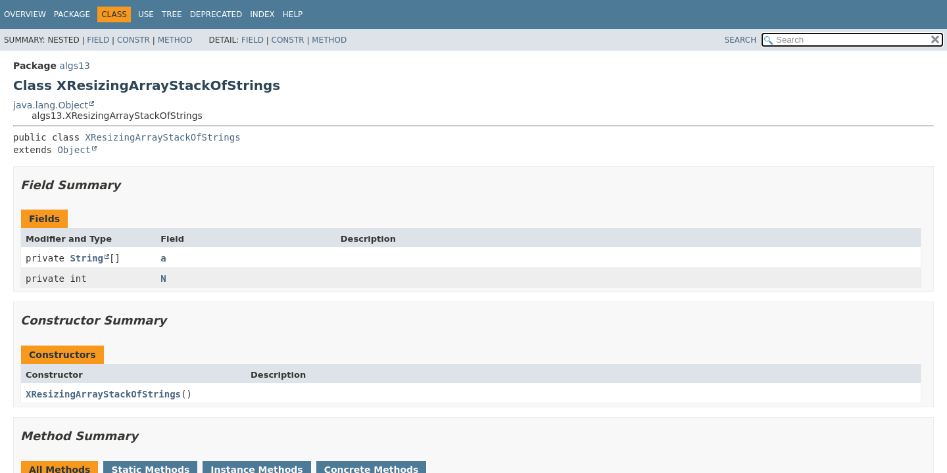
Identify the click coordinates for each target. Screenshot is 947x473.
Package (72, 14)
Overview (25, 14)
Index (262, 14)
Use (146, 14)
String (86, 258)
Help (293, 14)
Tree (172, 14)
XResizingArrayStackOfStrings (163, 137)
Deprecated (216, 14)
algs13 (74, 65)
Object (74, 150)
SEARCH (741, 40)
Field (98, 40)
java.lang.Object (50, 105)
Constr (133, 40)
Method (175, 40)
